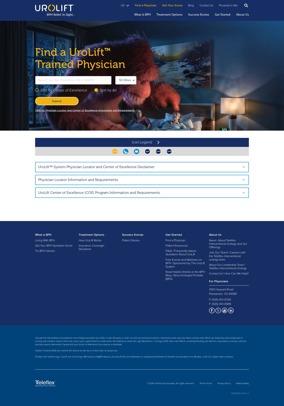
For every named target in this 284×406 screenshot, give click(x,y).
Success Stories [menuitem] (198, 14)
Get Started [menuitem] (222, 14)
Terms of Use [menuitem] (206, 383)
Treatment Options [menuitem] (169, 14)
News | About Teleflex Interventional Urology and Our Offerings (228, 244)
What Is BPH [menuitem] (142, 14)
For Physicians (218, 281)
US (125, 5)
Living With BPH (45, 240)
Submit (57, 101)
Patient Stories (130, 240)
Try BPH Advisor (45, 250)
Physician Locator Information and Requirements (78, 180)
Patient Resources (177, 245)
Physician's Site (228, 5)
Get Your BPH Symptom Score (53, 245)
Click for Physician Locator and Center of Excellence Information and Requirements (85, 110)
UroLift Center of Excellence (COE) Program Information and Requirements (99, 193)
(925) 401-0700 (221, 299)
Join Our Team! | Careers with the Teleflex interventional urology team (227, 256)
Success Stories (132, 234)
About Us (215, 234)
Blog (191, 5)
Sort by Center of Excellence (64, 90)
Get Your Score (172, 5)
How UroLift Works (90, 240)
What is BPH (43, 234)
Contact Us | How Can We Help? (228, 273)
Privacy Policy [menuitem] (224, 383)
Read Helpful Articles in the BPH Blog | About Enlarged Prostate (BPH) (185, 275)
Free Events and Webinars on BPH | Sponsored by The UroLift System (185, 263)
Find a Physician (145, 5)
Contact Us (206, 5)
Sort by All (108, 90)
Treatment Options (91, 234)
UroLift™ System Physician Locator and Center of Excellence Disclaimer (96, 167)
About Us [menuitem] (242, 14)
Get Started (174, 234)
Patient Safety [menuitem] (242, 383)
